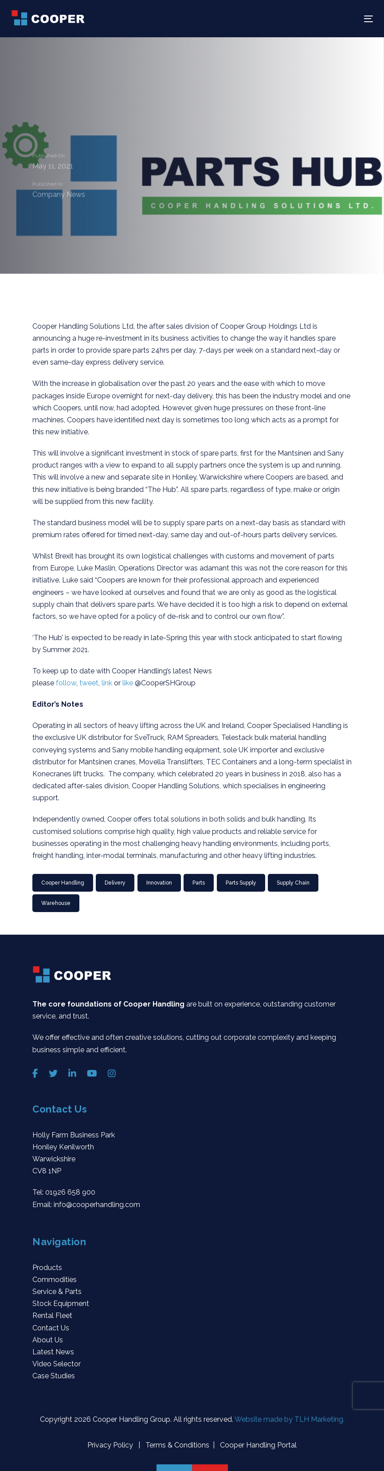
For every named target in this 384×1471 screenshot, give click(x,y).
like (128, 683)
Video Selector (56, 1364)
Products (47, 1267)
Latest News (53, 1352)
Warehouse (56, 903)
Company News (58, 195)
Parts (198, 883)
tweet (88, 683)
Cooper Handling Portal (257, 1445)
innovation (159, 883)
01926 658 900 (70, 1192)
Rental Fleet (52, 1315)
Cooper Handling (62, 883)
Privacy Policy (111, 1445)
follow (66, 683)
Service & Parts (57, 1291)
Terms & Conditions (176, 1445)
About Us (47, 1340)
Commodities (54, 1279)
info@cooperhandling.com (97, 1204)
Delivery (115, 883)
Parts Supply (241, 883)
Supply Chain (293, 883)
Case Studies (53, 1376)
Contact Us (50, 1328)
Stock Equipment (60, 1303)
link (108, 683)
